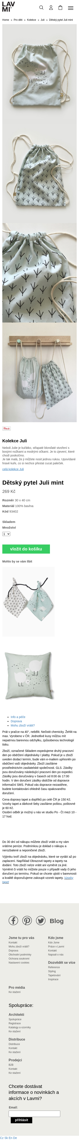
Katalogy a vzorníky (20, 1027)
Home (5, 19)
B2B (11, 1064)
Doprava (16, 721)
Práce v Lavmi (56, 946)
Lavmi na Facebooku (13, 920)
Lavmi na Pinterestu (27, 920)
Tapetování (54, 975)
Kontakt (13, 942)
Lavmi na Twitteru (41, 920)
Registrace (15, 1023)
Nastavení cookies (19, 962)
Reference (54, 967)
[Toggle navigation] (71, 8)
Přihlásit (21, 1120)
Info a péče (18, 717)
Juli (42, 19)
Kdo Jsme (53, 942)
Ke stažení (15, 992)
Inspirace (53, 979)
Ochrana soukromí (19, 958)
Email (13, 1107)
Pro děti (18, 19)
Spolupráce (15, 1019)
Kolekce (31, 19)
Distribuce (14, 1044)
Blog (57, 920)
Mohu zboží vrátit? (23, 725)
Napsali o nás (56, 954)
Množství (9, 527)
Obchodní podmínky (20, 954)
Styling (52, 971)
